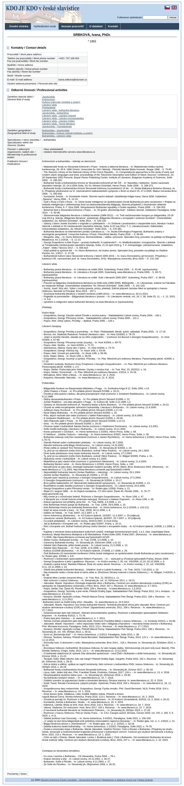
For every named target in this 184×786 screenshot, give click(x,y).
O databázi (96, 26)
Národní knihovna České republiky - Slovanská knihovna (70, 780)
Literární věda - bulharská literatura (60, 110)
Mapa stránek (145, 780)
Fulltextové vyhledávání (129, 17)
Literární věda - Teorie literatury (58, 123)
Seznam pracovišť (72, 26)
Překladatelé (49, 107)
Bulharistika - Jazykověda (55, 130)
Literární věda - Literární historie (59, 115)
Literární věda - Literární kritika (58, 121)
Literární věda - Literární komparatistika (63, 118)
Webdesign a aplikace (114, 780)
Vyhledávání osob (45, 26)
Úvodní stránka (18, 26)
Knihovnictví (48, 99)
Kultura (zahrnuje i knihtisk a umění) (61, 102)
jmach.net (130, 780)
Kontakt (113, 26)
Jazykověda (48, 96)
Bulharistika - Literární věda (56, 135)
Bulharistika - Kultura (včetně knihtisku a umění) (67, 133)
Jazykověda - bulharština (55, 113)
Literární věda (49, 104)
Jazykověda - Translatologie (57, 126)
